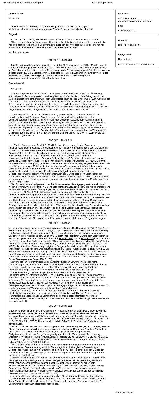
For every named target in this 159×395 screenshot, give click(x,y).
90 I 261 (128, 45)
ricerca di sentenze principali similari (136, 64)
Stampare (38, 2)
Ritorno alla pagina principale (17, 2)
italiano (148, 21)
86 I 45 (136, 45)
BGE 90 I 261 (30, 215)
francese (140, 21)
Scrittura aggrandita (102, 2)
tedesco (131, 21)
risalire (129, 392)
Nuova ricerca (125, 59)
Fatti (120, 26)
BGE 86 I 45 (87, 238)
